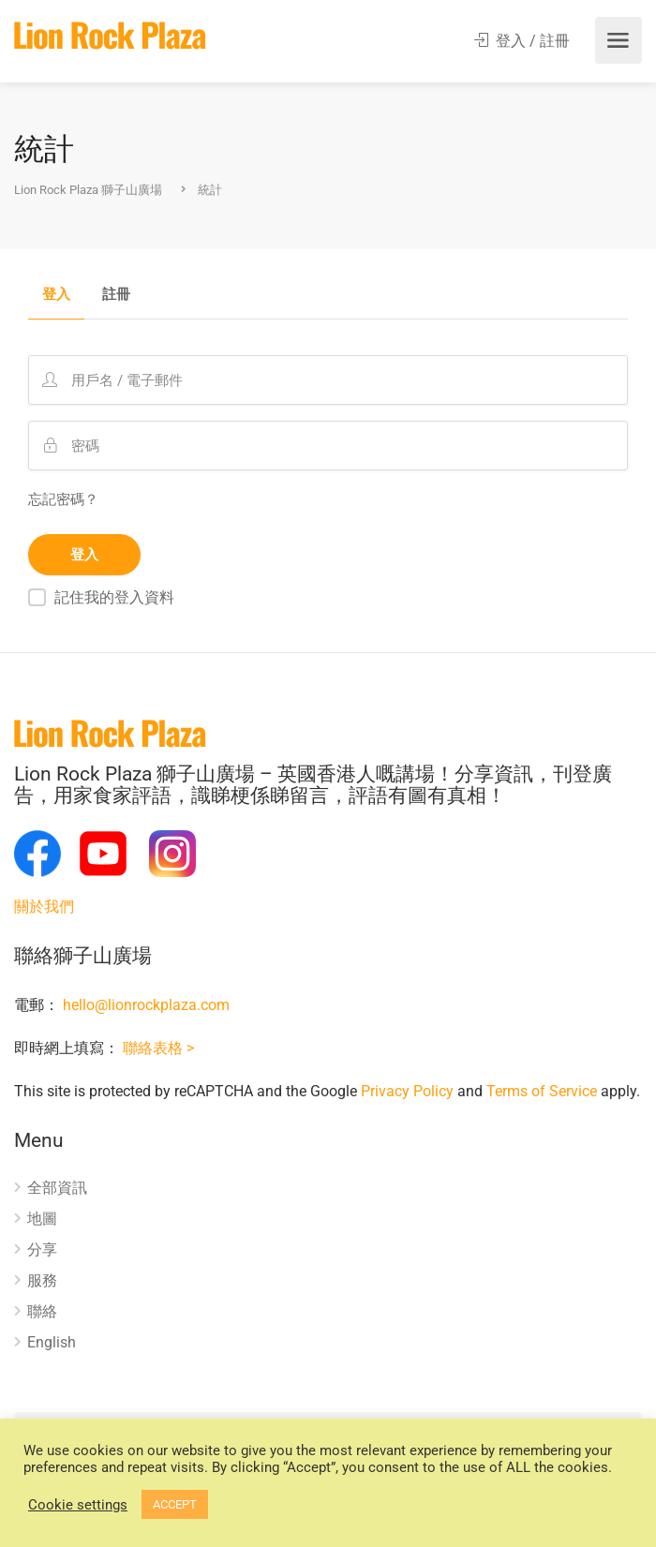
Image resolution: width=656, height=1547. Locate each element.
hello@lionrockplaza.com (146, 1005)
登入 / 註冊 (522, 41)
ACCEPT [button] (175, 1504)
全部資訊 (57, 1188)
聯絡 (42, 1311)
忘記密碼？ (63, 499)
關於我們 (44, 906)
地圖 (42, 1218)
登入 (56, 295)
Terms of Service (541, 1091)
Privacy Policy (407, 1091)
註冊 (116, 295)
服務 (42, 1280)
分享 (42, 1249)
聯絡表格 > (158, 1048)
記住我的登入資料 (114, 597)
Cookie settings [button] (77, 1504)
